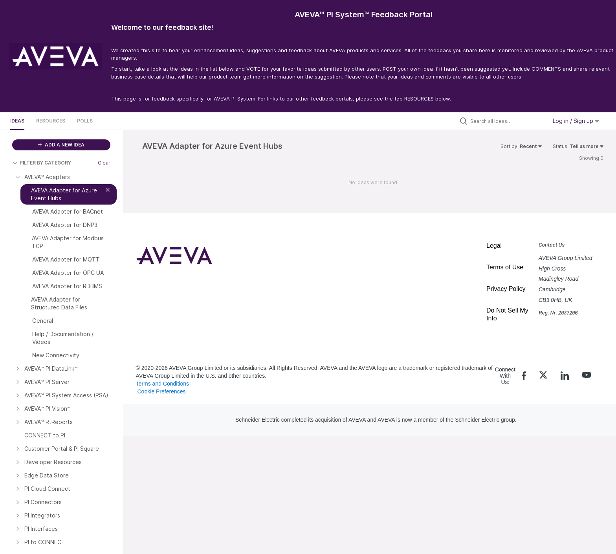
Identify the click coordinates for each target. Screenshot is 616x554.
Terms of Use (504, 267)
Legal (494, 245)
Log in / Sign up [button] (576, 120)
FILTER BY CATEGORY (42, 163)
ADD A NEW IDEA (61, 145)
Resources (50, 121)
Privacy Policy (506, 288)
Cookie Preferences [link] (161, 391)
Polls (85, 121)
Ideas (17, 121)
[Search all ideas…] (506, 121)
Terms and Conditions (162, 383)
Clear (104, 163)
